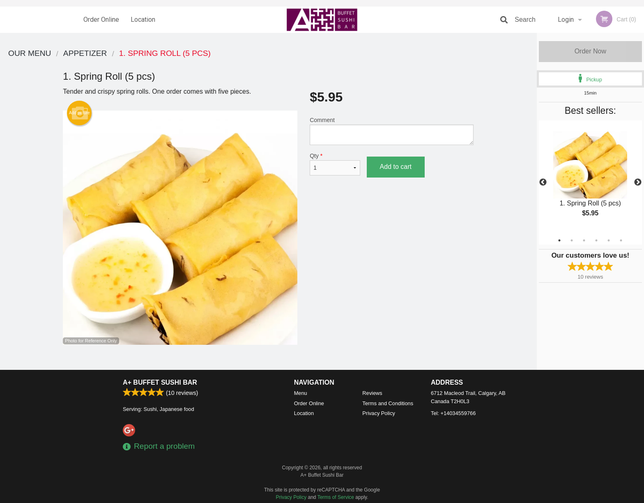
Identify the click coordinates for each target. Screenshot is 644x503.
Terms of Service (335, 497)
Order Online (101, 19)
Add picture (79, 113)
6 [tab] (621, 240)
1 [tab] (559, 240)
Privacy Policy (378, 413)
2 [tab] (572, 240)
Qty (335, 163)
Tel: (453, 413)
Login (566, 19)
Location (143, 19)
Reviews (372, 393)
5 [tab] (609, 240)
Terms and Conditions (387, 403)
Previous (543, 182)
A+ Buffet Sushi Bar (160, 382)
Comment (392, 131)
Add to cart (396, 166)
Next (638, 182)
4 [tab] (596, 240)
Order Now (590, 51)
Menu (300, 393)
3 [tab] (584, 240)
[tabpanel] (590, 177)
